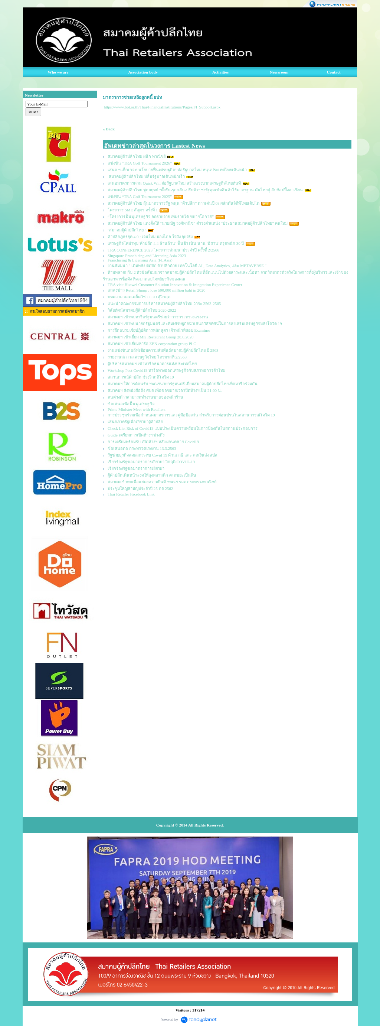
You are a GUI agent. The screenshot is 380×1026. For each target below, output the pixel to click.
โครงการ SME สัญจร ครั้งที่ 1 (133, 210)
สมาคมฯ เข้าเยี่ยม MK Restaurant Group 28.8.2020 (151, 337)
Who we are (58, 72)
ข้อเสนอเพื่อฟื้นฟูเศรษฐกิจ (131, 404)
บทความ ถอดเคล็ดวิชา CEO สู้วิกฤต (139, 297)
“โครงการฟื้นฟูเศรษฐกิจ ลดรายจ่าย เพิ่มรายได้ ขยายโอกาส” (161, 216)
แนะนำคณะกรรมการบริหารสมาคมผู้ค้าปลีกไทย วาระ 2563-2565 (164, 303)
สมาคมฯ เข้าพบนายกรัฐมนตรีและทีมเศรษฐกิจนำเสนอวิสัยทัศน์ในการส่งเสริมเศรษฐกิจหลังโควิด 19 (195, 323)
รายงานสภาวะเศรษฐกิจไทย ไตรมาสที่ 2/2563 (147, 357)
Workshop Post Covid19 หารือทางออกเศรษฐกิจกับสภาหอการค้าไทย (166, 370)
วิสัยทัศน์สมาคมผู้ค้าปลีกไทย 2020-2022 (142, 310)
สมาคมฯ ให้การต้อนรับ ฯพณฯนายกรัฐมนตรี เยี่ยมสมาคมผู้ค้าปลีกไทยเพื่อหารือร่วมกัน (183, 383)
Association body (143, 72)
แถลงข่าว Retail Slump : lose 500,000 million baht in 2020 (157, 290)
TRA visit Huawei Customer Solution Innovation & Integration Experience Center (175, 284)
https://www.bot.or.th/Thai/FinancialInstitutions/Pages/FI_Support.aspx (162, 107)
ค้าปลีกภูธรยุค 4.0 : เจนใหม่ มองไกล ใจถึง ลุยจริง (150, 236)
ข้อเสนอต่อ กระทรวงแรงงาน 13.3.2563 (142, 448)
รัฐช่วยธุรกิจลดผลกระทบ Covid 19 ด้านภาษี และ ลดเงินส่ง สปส (162, 455)
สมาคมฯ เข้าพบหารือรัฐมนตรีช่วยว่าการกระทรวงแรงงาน (158, 317)
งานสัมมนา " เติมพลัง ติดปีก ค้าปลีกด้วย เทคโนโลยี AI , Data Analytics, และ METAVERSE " (187, 265)
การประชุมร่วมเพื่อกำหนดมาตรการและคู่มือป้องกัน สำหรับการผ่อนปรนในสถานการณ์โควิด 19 (191, 415)
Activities (220, 72)
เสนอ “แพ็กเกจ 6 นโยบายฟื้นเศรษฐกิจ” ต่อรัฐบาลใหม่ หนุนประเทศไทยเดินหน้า (177, 170)
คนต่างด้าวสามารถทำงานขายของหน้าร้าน (145, 397)
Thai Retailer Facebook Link (131, 494)
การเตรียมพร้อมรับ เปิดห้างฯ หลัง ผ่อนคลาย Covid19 (153, 441)
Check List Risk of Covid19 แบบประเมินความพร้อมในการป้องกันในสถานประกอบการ (183, 428)
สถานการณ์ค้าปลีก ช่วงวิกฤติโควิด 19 (141, 377)
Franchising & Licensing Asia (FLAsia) (140, 260)
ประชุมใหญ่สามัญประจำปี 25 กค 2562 (140, 488)
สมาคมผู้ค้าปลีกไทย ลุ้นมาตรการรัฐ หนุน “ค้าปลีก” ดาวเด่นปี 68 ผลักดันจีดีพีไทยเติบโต (183, 203)
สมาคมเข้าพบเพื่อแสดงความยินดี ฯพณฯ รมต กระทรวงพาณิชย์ (162, 482)
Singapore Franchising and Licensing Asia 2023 (147, 255)
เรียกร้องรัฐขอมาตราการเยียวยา (136, 468)
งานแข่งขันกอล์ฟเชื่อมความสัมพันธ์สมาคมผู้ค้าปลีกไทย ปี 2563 (163, 350)
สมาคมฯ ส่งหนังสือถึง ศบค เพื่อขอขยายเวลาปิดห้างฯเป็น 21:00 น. (165, 390)
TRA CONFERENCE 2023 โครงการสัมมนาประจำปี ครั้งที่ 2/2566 (163, 250)
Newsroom (279, 72)
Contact (334, 72)
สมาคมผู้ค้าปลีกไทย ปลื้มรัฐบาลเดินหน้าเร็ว (146, 176)
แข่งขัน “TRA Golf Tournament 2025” (140, 196)
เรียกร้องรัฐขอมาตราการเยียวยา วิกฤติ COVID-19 (151, 462)
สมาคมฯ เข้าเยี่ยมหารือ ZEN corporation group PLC (152, 343)
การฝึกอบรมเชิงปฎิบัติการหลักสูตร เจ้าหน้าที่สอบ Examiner (159, 330)
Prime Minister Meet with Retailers (137, 409)
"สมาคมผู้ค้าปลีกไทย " (127, 230)
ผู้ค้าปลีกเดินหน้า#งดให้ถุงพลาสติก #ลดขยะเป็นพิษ (152, 475)
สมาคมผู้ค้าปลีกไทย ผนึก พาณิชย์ (137, 156)
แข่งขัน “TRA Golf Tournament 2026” (140, 163)
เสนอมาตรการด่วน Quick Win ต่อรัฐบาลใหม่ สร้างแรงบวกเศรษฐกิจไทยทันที (174, 183)
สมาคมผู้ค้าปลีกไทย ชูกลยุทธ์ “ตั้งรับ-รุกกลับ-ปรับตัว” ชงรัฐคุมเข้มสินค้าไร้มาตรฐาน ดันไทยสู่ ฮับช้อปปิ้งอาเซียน (205, 190)
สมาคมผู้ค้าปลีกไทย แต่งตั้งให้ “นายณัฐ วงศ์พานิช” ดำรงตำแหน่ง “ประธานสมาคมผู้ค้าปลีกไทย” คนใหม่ (198, 223)
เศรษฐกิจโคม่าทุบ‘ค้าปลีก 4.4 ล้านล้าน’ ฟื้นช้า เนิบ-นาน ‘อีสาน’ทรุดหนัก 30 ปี (176, 243)
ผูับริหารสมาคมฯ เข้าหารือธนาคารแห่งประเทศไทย (152, 363)
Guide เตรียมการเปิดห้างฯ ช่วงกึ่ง (136, 435)
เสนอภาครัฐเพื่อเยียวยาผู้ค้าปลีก (135, 421)
